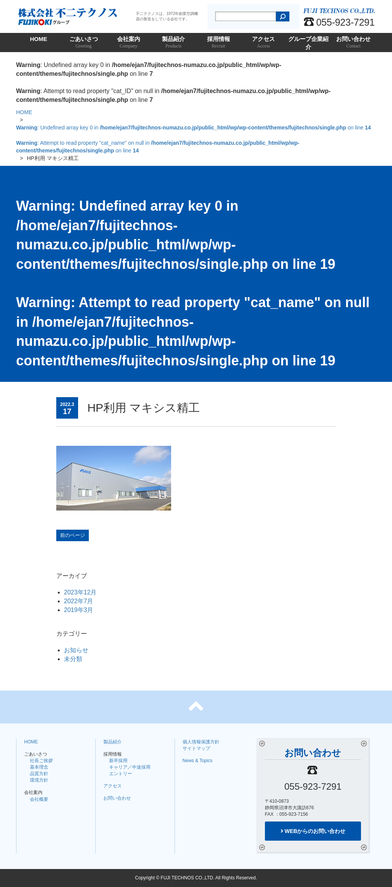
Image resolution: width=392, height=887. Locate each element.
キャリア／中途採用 (129, 767)
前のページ (72, 535)
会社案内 (128, 43)
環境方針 (39, 780)
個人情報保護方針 (201, 742)
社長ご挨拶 (41, 760)
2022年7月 (78, 601)
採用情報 (218, 43)
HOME (38, 39)
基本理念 (39, 767)
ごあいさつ (84, 43)
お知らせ (76, 650)
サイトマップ (196, 748)
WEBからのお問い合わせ (313, 831)
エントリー (120, 773)
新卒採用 (118, 760)
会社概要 (39, 799)
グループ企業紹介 (308, 44)
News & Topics (197, 760)
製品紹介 (173, 43)
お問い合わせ (353, 43)
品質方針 (39, 773)
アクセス (263, 43)
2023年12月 (80, 592)
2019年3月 (78, 610)
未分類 (73, 659)
